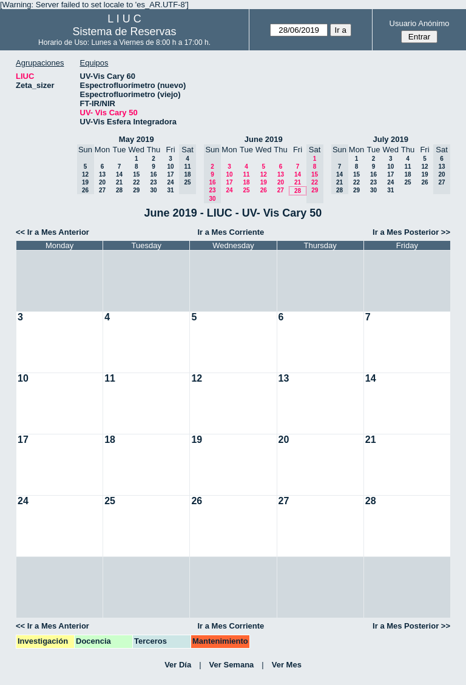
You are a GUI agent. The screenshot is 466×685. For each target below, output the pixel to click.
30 (153, 190)
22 (136, 182)
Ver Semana (231, 664)
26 (263, 190)
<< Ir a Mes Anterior (52, 232)
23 (153, 182)
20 (102, 182)
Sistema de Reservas (125, 31)
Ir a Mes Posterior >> (411, 232)
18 (246, 182)
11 (246, 174)
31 (170, 190)
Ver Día (177, 664)
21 (119, 182)
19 (263, 182)
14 (119, 174)
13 (102, 174)
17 (170, 174)
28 (119, 190)
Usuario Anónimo (420, 23)
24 (170, 182)
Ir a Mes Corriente (230, 232)
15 (136, 174)
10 (170, 166)
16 (153, 174)
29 (136, 190)
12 (263, 174)
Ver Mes (287, 664)
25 (246, 190)
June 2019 (264, 139)
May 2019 (136, 139)
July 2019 (390, 139)
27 (102, 190)
